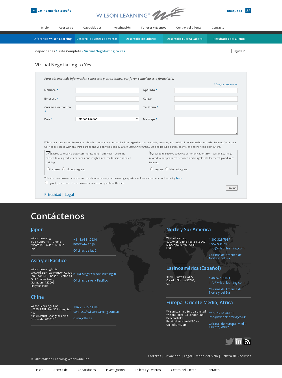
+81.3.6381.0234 (85, 242)
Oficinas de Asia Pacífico (90, 283)
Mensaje (150, 119)
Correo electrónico (57, 109)
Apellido (150, 90)
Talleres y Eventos (153, 27)
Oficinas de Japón (85, 253)
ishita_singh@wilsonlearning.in (94, 277)
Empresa (51, 98)
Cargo (147, 98)
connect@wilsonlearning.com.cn (96, 314)
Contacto (218, 27)
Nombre (51, 90)
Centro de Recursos (236, 359)
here (179, 181)
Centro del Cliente (189, 27)
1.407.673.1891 (219, 281)
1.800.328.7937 (219, 242)
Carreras (154, 359)
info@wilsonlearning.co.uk (227, 320)
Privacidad (52, 197)
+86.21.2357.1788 (85, 310)
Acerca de (66, 27)
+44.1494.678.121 (221, 316)
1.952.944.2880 (219, 247)
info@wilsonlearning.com (227, 251)
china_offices (82, 321)
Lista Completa (69, 51)
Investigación (121, 27)
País (48, 119)
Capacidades (92, 27)
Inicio (45, 27)
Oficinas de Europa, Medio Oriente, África (228, 328)
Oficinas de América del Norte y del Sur (225, 259)
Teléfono (150, 107)
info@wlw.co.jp (84, 247)
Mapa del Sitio (207, 359)
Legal (69, 197)
